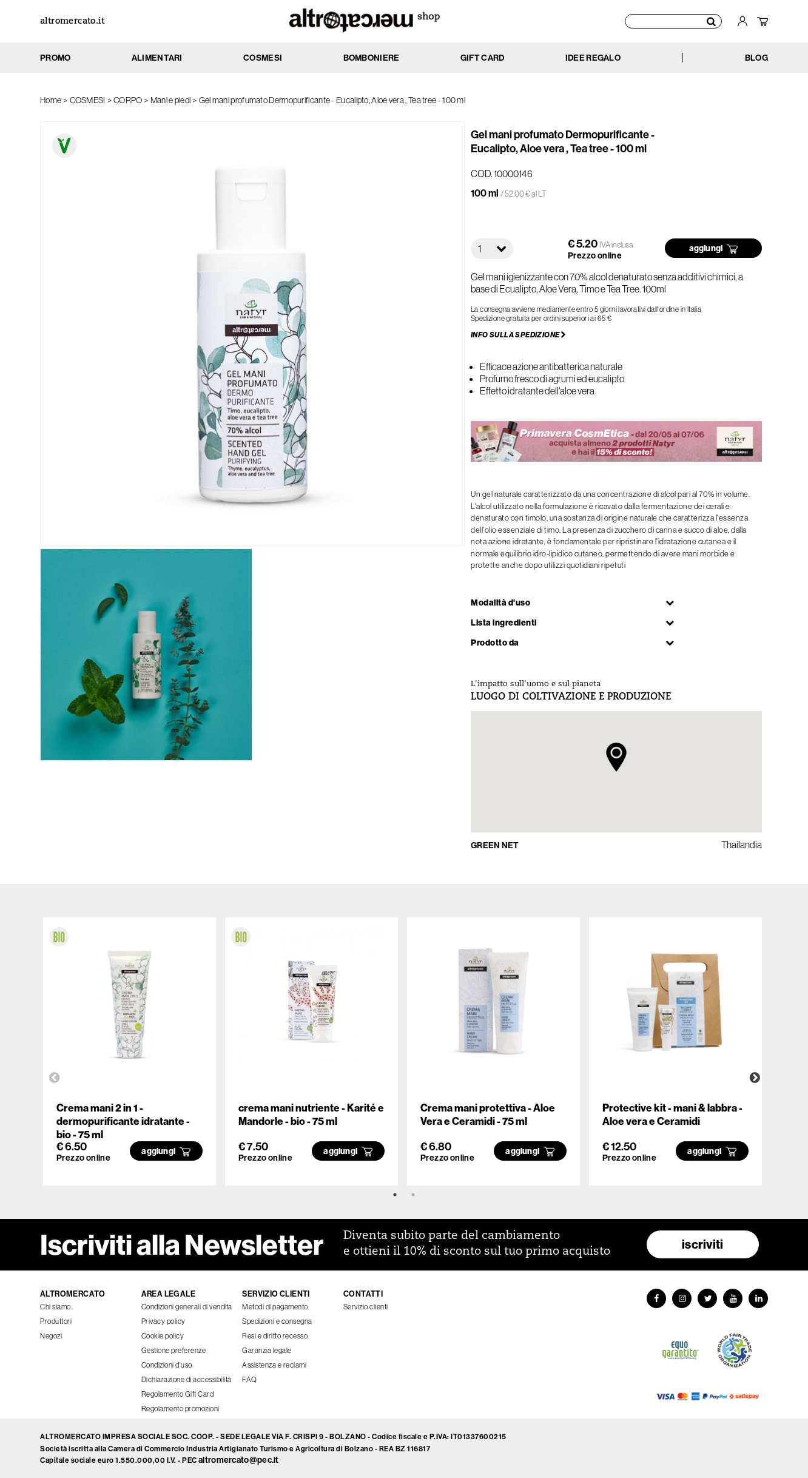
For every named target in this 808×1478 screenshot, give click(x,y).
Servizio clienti (365, 1306)
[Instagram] (682, 1298)
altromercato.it (72, 21)
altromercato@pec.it (238, 1459)
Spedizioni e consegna (277, 1321)
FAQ (249, 1379)
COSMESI (88, 100)
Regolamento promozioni (180, 1408)
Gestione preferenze (173, 1350)
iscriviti (703, 1244)
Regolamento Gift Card (177, 1394)
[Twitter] (707, 1298)
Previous (54, 1078)
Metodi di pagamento (275, 1306)
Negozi (51, 1335)
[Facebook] (656, 1298)
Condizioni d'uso (166, 1364)
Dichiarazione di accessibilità (186, 1379)
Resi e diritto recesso (275, 1335)
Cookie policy (162, 1335)
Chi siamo (55, 1306)
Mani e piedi (170, 100)
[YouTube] (732, 1298)
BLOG (756, 57)
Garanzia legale (267, 1350)
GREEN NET (495, 845)
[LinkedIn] (758, 1298)
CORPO (128, 100)
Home (50, 100)
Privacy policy (163, 1321)
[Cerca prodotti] (673, 21)
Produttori (56, 1321)
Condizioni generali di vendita (186, 1306)
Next (754, 1078)
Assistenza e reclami (274, 1364)
